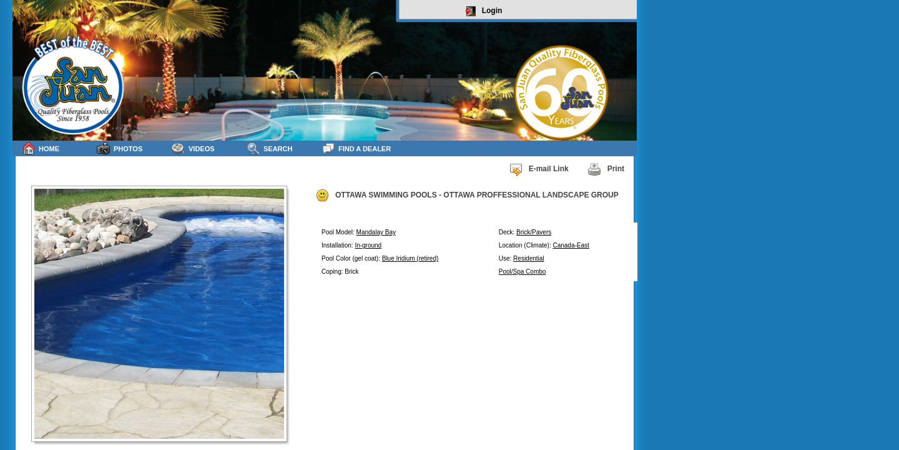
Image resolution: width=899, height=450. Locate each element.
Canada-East (571, 245)
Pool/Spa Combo (522, 271)
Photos (119, 148)
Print (605, 169)
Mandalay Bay (376, 232)
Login (484, 11)
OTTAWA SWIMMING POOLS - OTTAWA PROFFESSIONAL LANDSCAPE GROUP (467, 195)
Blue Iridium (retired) (410, 258)
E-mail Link (539, 169)
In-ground (368, 245)
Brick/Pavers (533, 232)
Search (269, 148)
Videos (193, 148)
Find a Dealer (356, 148)
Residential (528, 258)
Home (40, 148)
